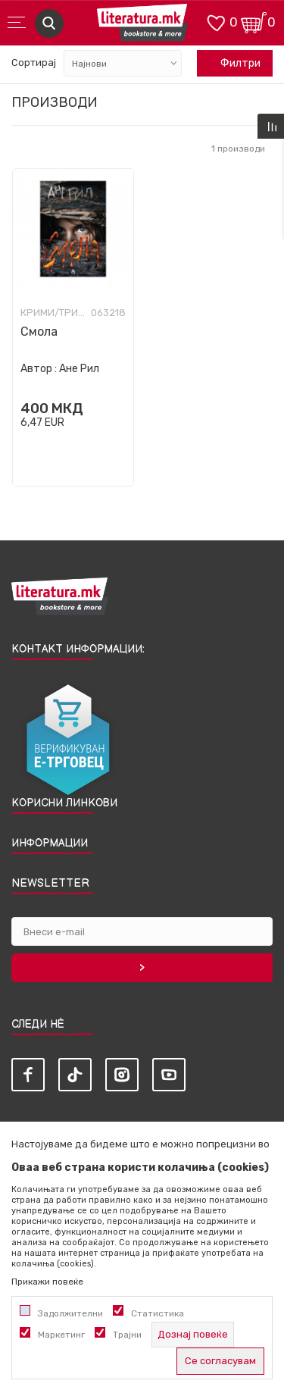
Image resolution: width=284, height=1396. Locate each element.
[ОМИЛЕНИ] (216, 22)
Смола (39, 331)
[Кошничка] (254, 22)
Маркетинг (61, 1334)
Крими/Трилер (53, 313)
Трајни (127, 1334)
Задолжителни (70, 1313)
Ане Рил (79, 368)
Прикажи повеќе (47, 1281)
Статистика (157, 1313)
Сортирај (33, 62)
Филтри (232, 63)
